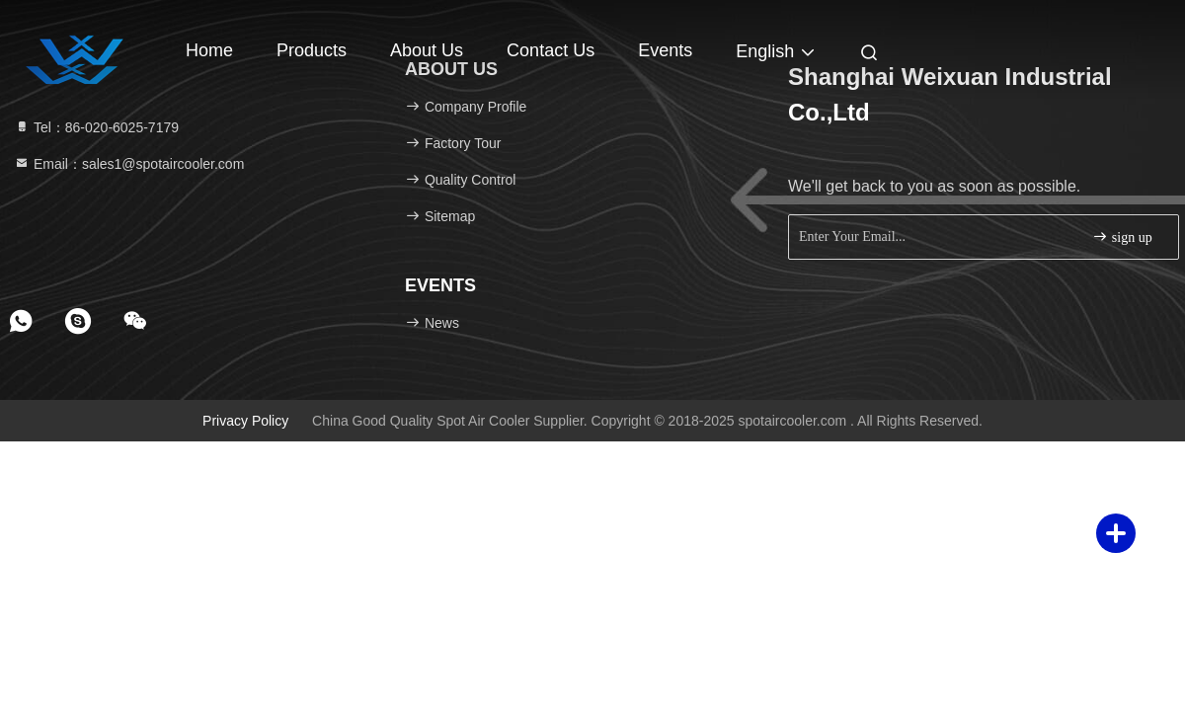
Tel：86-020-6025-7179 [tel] (96, 127)
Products (311, 50)
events (665, 50)
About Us (426, 50)
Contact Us (550, 50)
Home (209, 50)
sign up (1121, 236)
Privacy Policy (245, 421)
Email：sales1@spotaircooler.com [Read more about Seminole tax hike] (129, 164)
